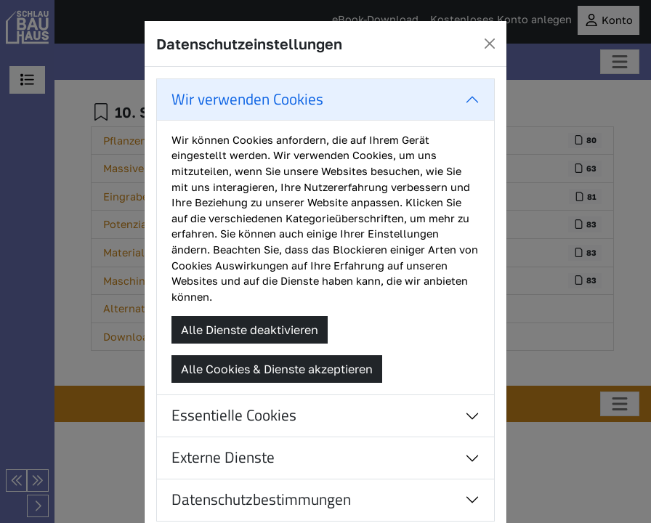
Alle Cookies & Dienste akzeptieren (277, 369)
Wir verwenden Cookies (247, 99)
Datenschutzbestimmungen (261, 499)
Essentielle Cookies (233, 415)
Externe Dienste (223, 457)
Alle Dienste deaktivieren (249, 330)
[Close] (490, 43)
